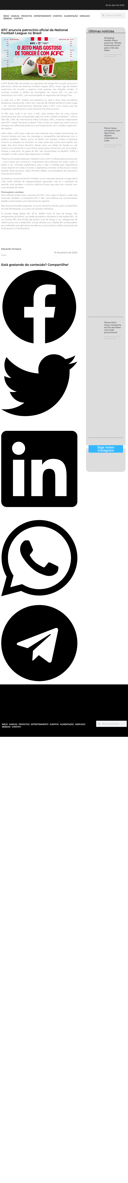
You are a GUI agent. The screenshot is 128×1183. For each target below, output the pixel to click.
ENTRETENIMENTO (42, 16)
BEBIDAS (7, 18)
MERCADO (85, 16)
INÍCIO (6, 16)
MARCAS (15, 16)
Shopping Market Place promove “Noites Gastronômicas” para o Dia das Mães (112, 44)
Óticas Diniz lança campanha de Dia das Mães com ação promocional (112, 327)
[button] (39, 307)
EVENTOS (57, 16)
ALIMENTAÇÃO (71, 16)
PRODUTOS (26, 16)
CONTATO (18, 18)
